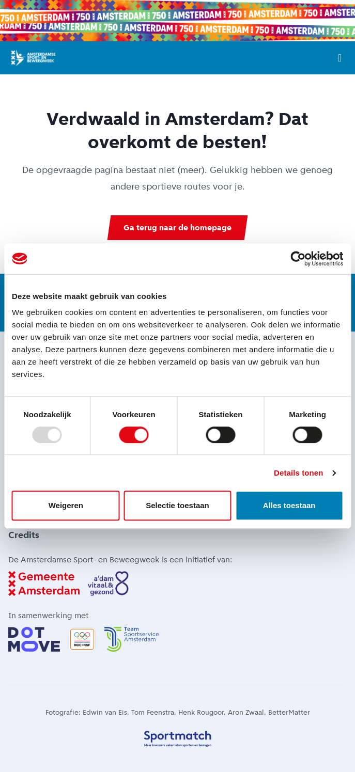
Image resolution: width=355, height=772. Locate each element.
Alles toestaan (289, 505)
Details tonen (298, 472)
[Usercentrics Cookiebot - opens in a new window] (298, 258)
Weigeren (66, 505)
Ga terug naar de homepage (177, 227)
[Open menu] (340, 58)
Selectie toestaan (177, 505)
